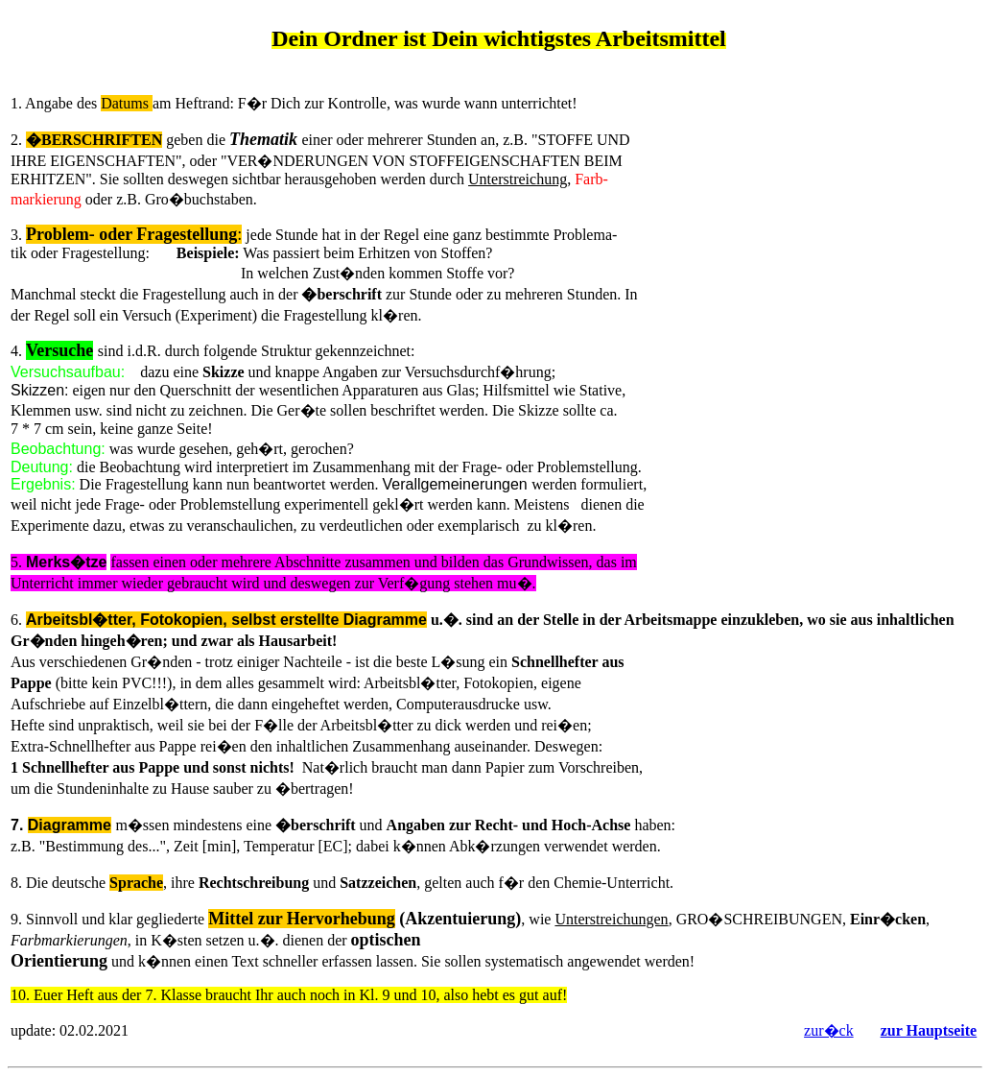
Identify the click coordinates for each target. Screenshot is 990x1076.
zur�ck (829, 1030)
